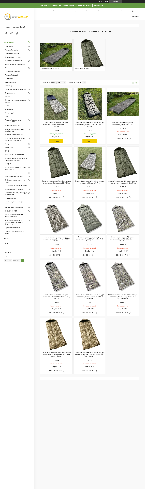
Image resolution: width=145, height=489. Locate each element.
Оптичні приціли (10, 82)
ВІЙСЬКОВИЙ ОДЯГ (11, 211)
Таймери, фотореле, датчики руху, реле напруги (16, 194)
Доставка (135, 11)
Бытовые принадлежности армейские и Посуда (14, 215)
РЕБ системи (9, 68)
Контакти (101, 11)
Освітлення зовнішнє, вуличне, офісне (15, 181)
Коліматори (9, 78)
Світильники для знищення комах (16, 185)
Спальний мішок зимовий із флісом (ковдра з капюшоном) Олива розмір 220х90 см (122, 182)
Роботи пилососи (10, 198)
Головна (56, 11)
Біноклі (7, 105)
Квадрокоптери (10, 93)
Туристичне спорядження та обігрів (14, 232)
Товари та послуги (10, 42)
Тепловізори (9, 46)
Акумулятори (9, 144)
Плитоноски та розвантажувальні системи (16, 101)
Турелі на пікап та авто (12, 228)
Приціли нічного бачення (13, 57)
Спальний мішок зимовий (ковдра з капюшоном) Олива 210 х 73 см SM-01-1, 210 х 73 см (56, 124)
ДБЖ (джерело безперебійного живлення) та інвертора (15, 139)
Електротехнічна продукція (14, 176)
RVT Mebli (135, 17)
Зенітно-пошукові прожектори (15, 64)
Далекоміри (9, 86)
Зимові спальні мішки (82, 68)
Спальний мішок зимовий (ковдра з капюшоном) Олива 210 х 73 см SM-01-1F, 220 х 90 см (122, 239)
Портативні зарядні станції (14, 135)
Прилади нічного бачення (13, 61)
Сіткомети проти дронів (13, 71)
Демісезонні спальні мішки (50, 68)
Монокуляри (9, 109)
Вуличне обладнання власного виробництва (15, 130)
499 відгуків (104, 1)
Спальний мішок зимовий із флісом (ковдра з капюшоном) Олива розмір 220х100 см (56, 182)
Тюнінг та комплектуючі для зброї (16, 89)
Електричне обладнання (13, 173)
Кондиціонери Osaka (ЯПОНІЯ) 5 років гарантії (15, 168)
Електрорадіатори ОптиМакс (14, 154)
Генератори (9, 147)
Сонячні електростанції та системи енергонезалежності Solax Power (14, 222)
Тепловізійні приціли (11, 50)
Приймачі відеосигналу (12, 125)
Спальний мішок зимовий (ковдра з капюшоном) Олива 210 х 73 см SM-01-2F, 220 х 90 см (89, 239)
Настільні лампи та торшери (14, 189)
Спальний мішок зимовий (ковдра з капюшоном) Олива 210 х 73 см (123, 123)
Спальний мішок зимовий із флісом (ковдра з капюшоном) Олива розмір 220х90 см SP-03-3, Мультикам (122, 297)
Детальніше (98, 5)
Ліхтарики (8, 164)
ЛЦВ (6, 116)
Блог (112, 11)
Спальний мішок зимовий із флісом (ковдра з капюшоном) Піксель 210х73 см (89, 182)
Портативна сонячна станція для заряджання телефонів (16, 159)
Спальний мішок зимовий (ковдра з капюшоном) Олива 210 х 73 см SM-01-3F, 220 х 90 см (56, 239)
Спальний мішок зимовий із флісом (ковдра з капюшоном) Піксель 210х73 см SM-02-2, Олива (89, 124)
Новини (123, 11)
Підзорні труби (9, 113)
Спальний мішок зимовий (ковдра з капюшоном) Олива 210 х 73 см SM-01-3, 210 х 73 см (56, 297)
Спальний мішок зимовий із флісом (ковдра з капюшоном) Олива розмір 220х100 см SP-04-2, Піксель (56, 354)
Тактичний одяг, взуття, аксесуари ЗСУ (13, 121)
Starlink (7, 96)
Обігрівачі (8, 151)
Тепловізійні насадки (12, 53)
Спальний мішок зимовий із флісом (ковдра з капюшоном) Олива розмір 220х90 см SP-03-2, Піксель (89, 354)
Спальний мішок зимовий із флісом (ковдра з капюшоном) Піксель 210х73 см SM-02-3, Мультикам (89, 297)
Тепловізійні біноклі (11, 75)
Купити (56, 141)
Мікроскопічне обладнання (14, 207)
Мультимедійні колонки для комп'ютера (14, 203)
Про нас (6, 243)
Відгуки (6, 238)
